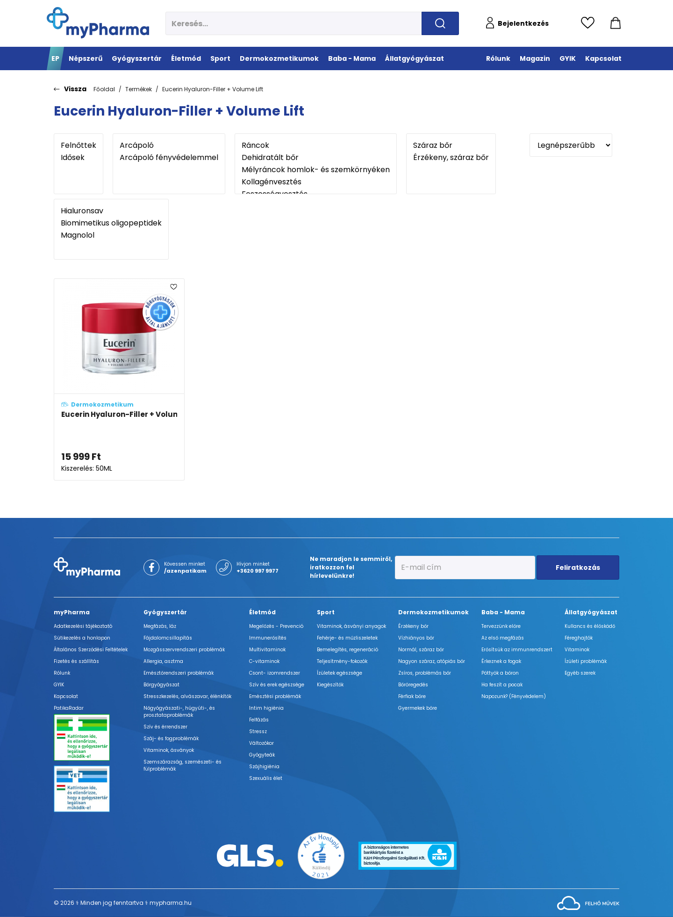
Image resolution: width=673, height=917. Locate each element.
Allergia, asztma (163, 661)
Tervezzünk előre (501, 626)
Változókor (261, 743)
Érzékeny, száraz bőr (451, 158)
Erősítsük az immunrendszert (516, 649)
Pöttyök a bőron (500, 673)
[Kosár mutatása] (615, 23)
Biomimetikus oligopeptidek (111, 223)
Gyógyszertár (165, 612)
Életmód (262, 612)
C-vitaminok (264, 661)
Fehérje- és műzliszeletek (347, 637)
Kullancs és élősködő (590, 626)
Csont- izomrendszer (274, 673)
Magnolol (111, 235)
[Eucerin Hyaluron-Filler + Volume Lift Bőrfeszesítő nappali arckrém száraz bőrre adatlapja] (119, 379)
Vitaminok (577, 649)
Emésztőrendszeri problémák (178, 673)
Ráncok (316, 145)
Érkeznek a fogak (501, 661)
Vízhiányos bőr (416, 637)
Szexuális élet (265, 778)
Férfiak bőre (412, 696)
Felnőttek (78, 145)
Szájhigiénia (264, 766)
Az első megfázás (502, 637)
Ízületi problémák (586, 661)
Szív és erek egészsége (276, 684)
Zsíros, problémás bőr (424, 673)
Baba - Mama (503, 612)
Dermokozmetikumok (433, 612)
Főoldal (104, 89)
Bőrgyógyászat (161, 684)
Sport (326, 612)
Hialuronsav (111, 211)
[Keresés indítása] (440, 23)
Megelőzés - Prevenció (276, 626)
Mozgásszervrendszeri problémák (184, 649)
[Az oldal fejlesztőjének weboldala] (588, 902)
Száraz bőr (451, 145)
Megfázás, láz (159, 626)
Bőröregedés (413, 684)
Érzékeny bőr (413, 626)
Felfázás (259, 719)
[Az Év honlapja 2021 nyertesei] (321, 855)
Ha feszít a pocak (502, 684)
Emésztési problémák (275, 696)
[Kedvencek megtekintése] (590, 23)
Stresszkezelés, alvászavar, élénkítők (187, 696)
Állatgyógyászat (591, 612)
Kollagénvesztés (316, 182)
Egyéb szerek (580, 673)
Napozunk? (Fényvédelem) (513, 696)
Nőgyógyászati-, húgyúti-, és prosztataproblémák (179, 712)
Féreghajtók (579, 637)
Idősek (78, 158)
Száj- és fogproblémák (171, 738)
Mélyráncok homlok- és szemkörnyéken (316, 170)
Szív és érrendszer (165, 726)
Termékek (138, 89)
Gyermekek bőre (417, 708)
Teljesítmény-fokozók (342, 661)
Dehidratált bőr (316, 158)
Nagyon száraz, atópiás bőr (431, 661)
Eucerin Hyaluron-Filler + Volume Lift (212, 89)
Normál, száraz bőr (421, 649)
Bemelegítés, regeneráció (347, 649)
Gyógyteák (262, 754)
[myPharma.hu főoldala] (98, 22)
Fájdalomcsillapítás (167, 637)
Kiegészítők (330, 684)
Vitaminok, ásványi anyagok (351, 626)
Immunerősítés (267, 637)
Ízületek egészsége (339, 673)
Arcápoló (169, 145)
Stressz (258, 731)
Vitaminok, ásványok (168, 750)
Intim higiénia (266, 708)
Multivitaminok (267, 649)
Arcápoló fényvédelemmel (169, 158)
